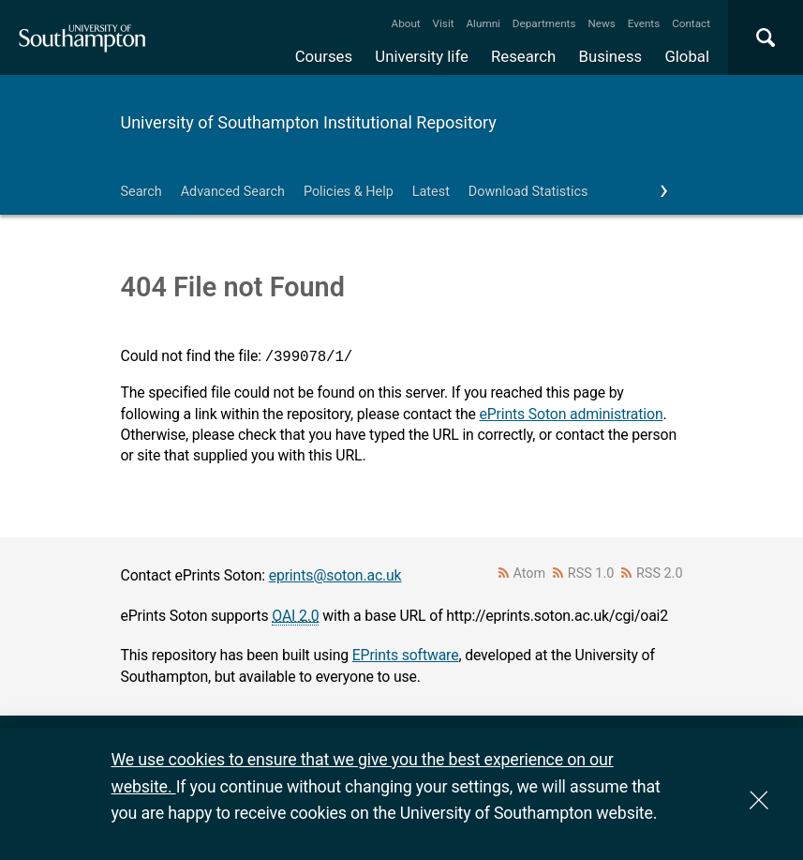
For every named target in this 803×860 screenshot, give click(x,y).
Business (611, 56)
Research (523, 56)
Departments (544, 23)
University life (421, 56)
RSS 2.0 (659, 573)
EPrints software (405, 655)
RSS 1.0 (591, 573)
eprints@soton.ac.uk (335, 575)
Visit (443, 23)
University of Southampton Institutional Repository (309, 122)
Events (644, 23)
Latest (431, 192)
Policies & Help (349, 192)
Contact (691, 23)
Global (686, 56)
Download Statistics (528, 192)
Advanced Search (233, 192)
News (601, 23)
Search (141, 192)
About (406, 23)
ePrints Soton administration (570, 414)
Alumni (482, 23)
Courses (323, 56)
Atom (529, 573)
